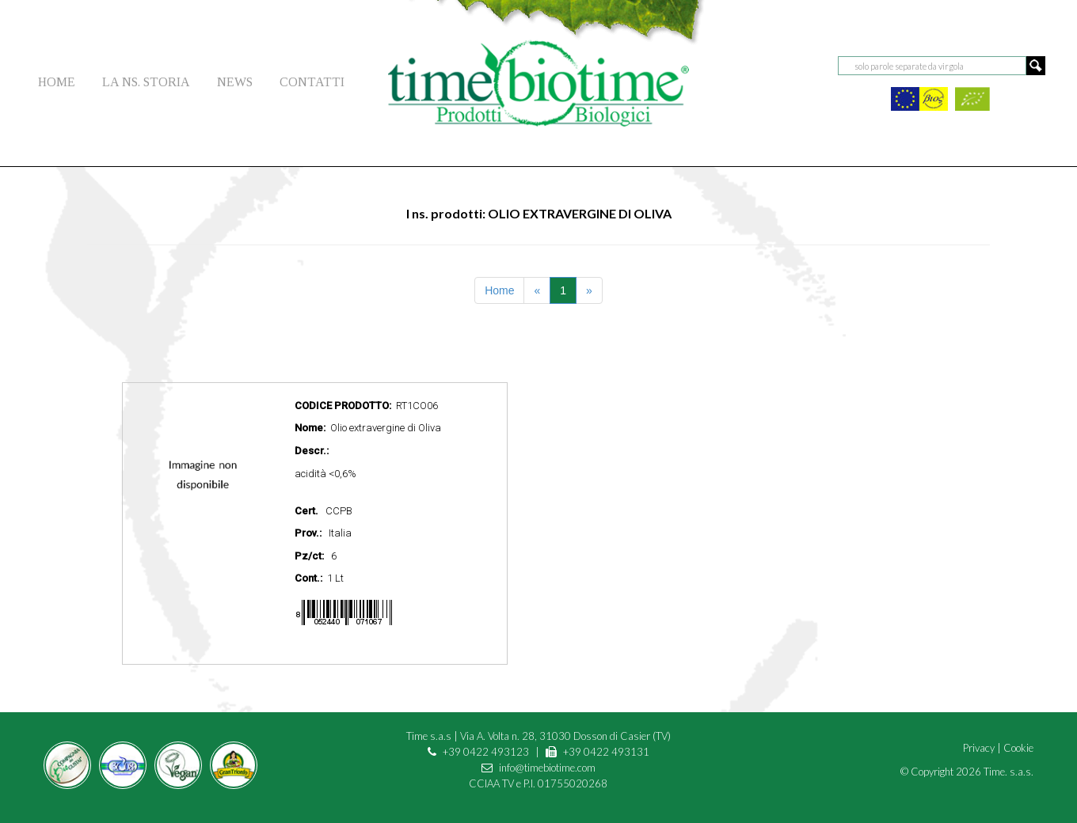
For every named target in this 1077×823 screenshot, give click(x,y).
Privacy (979, 747)
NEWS (235, 82)
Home (499, 290)
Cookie (1018, 747)
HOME (56, 82)
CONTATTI (312, 82)
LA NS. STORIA (146, 82)
